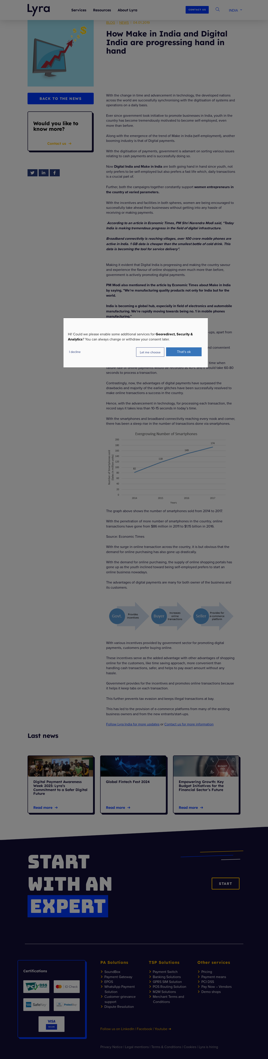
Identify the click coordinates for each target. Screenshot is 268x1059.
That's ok (184, 351)
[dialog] (136, 342)
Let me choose (150, 352)
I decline (75, 351)
